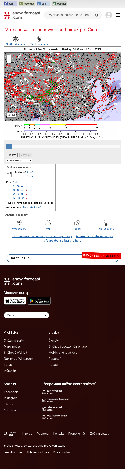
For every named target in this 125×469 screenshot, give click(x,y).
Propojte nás (77, 433)
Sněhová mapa (15, 44)
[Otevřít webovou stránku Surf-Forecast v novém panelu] (10, 3)
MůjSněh (10, 371)
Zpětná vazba (99, 433)
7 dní (29, 176)
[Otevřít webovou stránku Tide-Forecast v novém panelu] (43, 3)
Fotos (8, 365)
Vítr (48, 228)
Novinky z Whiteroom (18, 358)
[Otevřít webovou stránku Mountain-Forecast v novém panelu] (27, 3)
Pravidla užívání (13, 451)
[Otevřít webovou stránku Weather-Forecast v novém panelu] (59, 3)
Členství (54, 340)
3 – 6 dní (18, 186)
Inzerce (27, 433)
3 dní (29, 172)
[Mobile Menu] (117, 15)
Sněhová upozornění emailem (69, 346)
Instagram (10, 398)
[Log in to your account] (108, 15)
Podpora (43, 433)
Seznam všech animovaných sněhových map (42, 236)
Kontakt (58, 433)
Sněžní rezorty (14, 340)
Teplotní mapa (39, 44)
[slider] (9, 146)
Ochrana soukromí (38, 451)
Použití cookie (61, 451)
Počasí (77, 228)
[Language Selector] (26, 315)
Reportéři (55, 358)
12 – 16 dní (19, 197)
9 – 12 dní (18, 193)
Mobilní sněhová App (63, 352)
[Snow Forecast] (22, 15)
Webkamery (19, 228)
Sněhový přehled (15, 352)
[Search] (97, 15)
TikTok (8, 404)
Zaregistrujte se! (32, 207)
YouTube (10, 410)
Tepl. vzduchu (105, 228)
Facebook (11, 392)
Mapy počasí (12, 346)
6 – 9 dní (18, 190)
